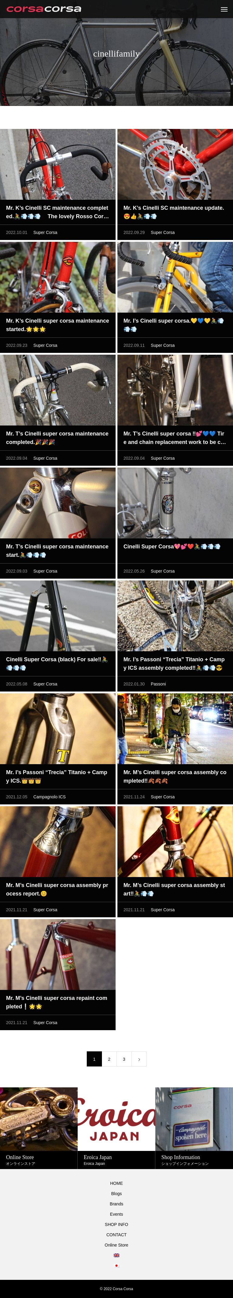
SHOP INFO (116, 1224)
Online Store (116, 1245)
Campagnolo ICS (49, 797)
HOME (116, 1183)
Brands (116, 1204)
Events (116, 1214)
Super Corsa (45, 233)
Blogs (116, 1193)
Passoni (158, 684)
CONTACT (116, 1235)
